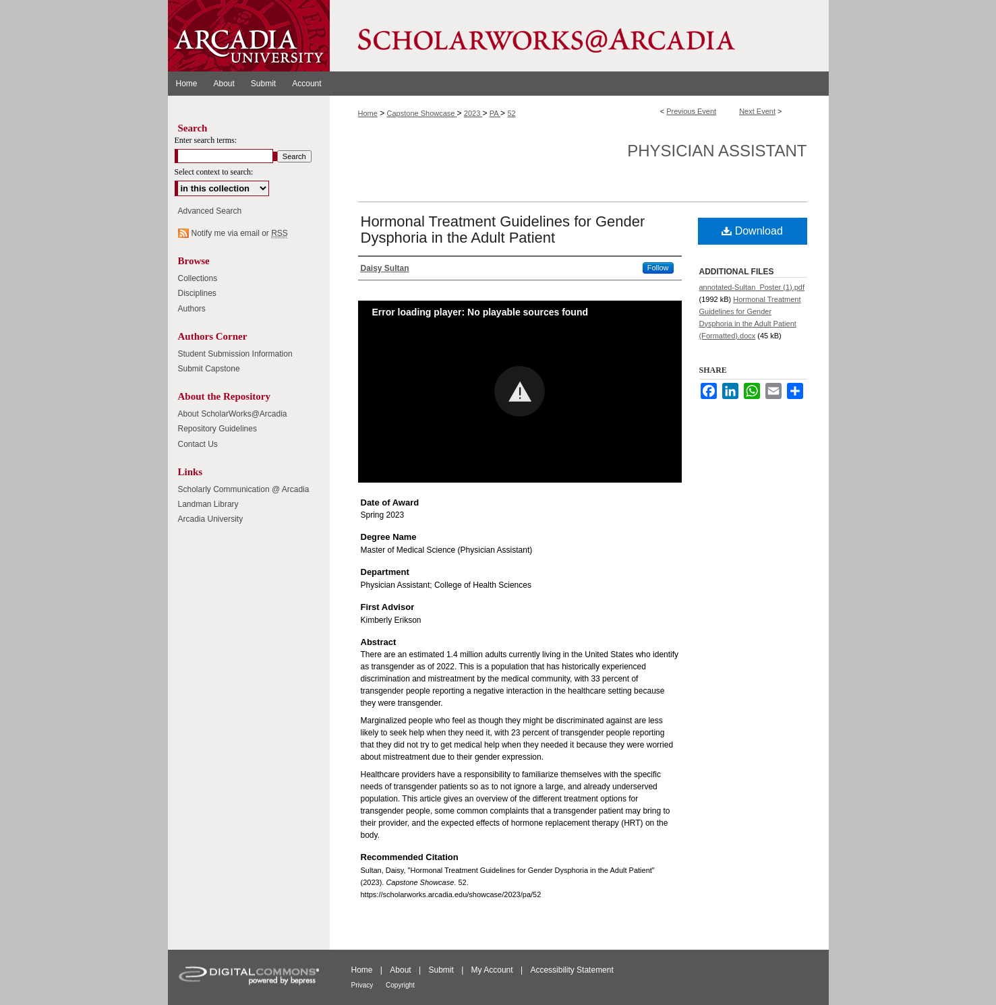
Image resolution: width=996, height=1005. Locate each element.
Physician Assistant (717, 151)
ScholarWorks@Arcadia (579, 35)
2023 (473, 113)
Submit (442, 970)
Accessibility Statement (571, 970)
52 (511, 113)
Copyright (400, 985)
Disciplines (197, 293)
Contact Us (198, 444)
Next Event (757, 111)
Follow (658, 268)
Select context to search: (214, 172)
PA (495, 113)
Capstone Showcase (422, 113)
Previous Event (691, 111)
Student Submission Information (235, 354)
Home (368, 113)
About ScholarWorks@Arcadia (232, 414)
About (401, 970)
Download (752, 231)
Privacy (363, 985)
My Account (493, 970)
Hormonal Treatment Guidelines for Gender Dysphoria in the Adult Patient (503, 229)
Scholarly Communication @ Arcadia (244, 489)
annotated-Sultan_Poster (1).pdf (752, 287)
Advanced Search (210, 211)
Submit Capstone (209, 368)
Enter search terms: (206, 140)
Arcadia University (210, 519)
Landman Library (208, 504)
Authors (192, 308)
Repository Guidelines (217, 428)
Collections (198, 278)
